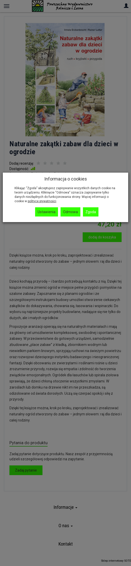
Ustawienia (46, 212)
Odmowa (70, 212)
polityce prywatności (42, 201)
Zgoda (90, 212)
